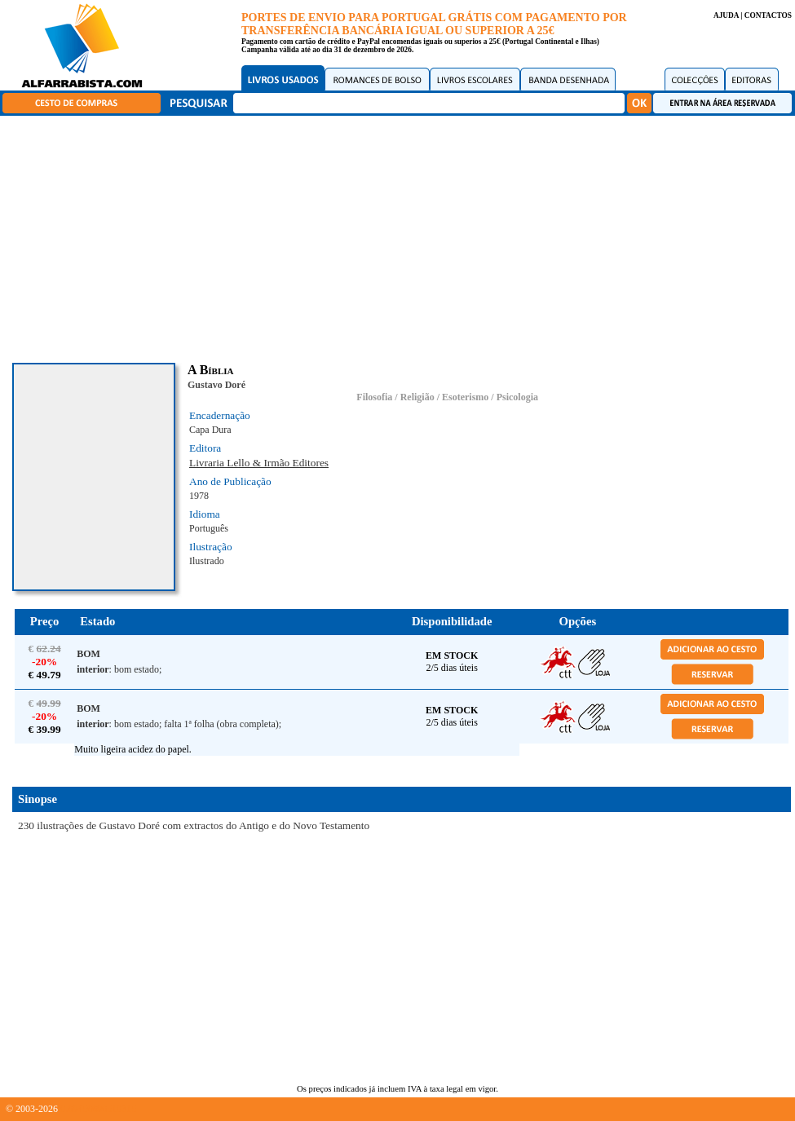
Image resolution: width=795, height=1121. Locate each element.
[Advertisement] (402, 236)
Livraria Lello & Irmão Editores (259, 463)
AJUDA (726, 15)
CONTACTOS (768, 15)
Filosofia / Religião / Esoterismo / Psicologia (447, 397)
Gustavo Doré (216, 385)
